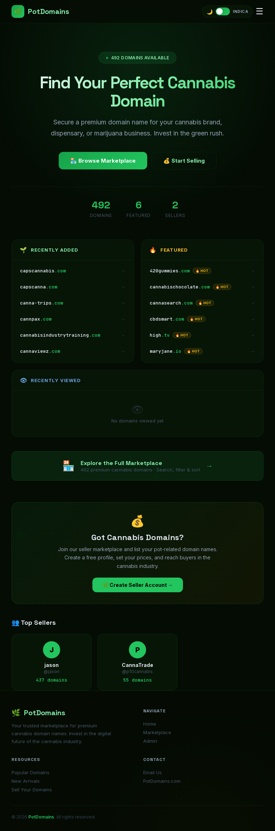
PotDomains (40, 11)
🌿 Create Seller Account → (137, 585)
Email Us (152, 772)
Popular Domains (30, 772)
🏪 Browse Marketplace (103, 160)
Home (149, 724)
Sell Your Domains (31, 789)
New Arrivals (25, 781)
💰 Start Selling (184, 160)
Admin (150, 741)
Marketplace (157, 732)
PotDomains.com (161, 781)
